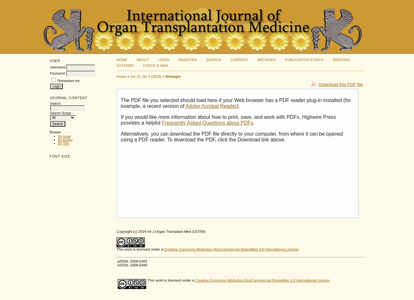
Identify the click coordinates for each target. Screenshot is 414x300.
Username (58, 67)
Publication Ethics (304, 60)
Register (188, 60)
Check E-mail (156, 65)
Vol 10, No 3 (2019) (145, 76)
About (142, 60)
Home (121, 60)
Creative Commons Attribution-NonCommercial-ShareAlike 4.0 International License (231, 249)
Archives (266, 60)
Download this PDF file (341, 84)
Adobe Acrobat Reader (211, 106)
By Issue (64, 136)
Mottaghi (173, 76)
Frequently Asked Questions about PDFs (207, 123)
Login (163, 60)
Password (57, 73)
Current (239, 60)
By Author (65, 140)
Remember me (68, 81)
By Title (63, 143)
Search (213, 60)
